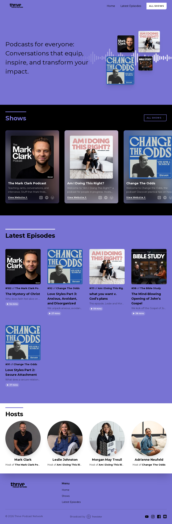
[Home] (54, 6)
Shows (66, 495)
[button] (12, 304)
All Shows (156, 6)
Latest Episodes (130, 6)
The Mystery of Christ (22, 294)
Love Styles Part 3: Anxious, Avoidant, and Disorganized (62, 298)
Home (111, 6)
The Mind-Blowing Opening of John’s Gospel (146, 298)
